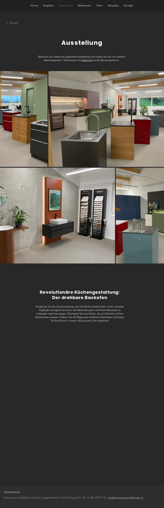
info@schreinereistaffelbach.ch (125, 497)
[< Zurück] (12, 23)
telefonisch (87, 60)
